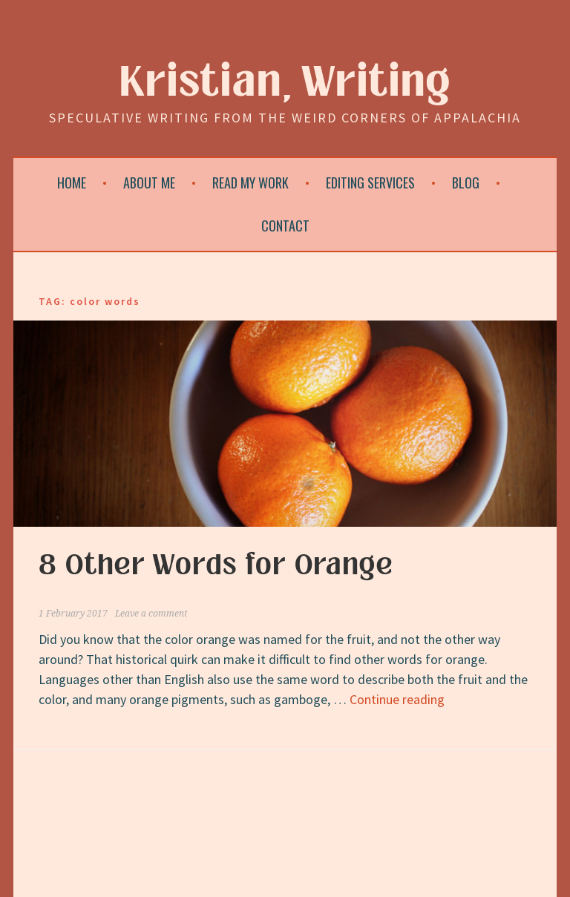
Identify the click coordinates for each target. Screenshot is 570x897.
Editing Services (370, 182)
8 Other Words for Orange (216, 565)
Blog (465, 182)
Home (71, 182)
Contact (285, 225)
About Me (149, 182)
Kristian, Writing (285, 82)
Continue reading (397, 699)
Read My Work (250, 182)
